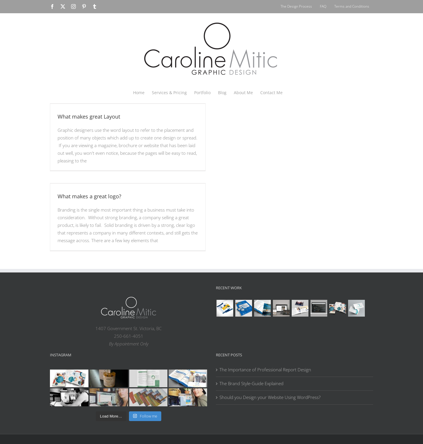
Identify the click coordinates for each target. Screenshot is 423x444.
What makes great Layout (89, 116)
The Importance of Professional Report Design (265, 370)
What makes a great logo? (89, 196)
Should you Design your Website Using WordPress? (269, 397)
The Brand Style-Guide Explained (251, 383)
